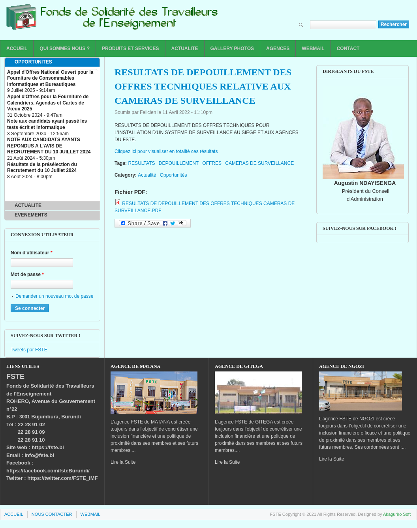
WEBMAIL (313, 48)
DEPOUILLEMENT (179, 163)
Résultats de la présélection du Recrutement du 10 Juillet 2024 (42, 168)
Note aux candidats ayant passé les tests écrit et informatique (47, 124)
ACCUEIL (16, 48)
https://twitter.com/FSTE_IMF (62, 478)
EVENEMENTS (31, 215)
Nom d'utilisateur (32, 253)
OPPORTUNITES (33, 62)
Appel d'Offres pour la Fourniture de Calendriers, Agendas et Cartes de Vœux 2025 (47, 103)
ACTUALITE (184, 48)
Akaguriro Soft (397, 514)
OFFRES (212, 163)
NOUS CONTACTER (52, 514)
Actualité (147, 175)
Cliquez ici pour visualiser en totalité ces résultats (166, 151)
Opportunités (173, 175)
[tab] (52, 62)
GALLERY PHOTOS (232, 48)
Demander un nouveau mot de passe (54, 296)
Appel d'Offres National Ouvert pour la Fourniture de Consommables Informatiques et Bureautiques (50, 78)
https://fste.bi (48, 447)
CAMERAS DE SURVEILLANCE (259, 163)
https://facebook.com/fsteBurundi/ (48, 471)
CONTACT (348, 48)
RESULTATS (141, 163)
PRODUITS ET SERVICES (130, 48)
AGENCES (277, 48)
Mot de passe (27, 274)
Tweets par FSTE (29, 350)
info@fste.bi (39, 455)
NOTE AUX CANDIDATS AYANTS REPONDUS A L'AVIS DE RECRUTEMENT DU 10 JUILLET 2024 (48, 146)
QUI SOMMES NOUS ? (64, 48)
